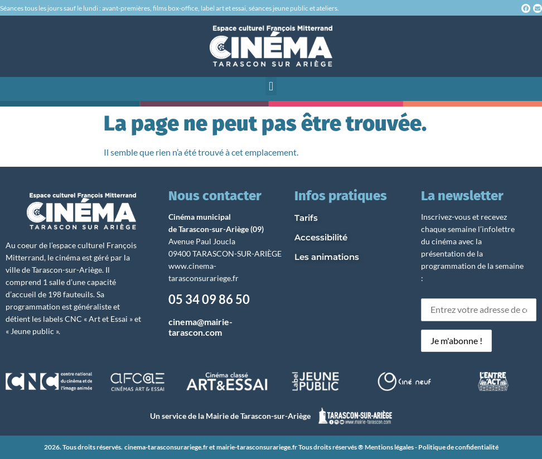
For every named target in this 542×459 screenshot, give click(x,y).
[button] (270, 86)
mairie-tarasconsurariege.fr (256, 447)
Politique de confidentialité (458, 447)
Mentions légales (389, 447)
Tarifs (306, 217)
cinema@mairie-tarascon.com (200, 326)
